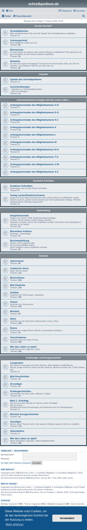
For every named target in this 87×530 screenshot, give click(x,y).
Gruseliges (16, 384)
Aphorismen (17, 261)
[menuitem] (9, 11)
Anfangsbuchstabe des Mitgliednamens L (33, 134)
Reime (13, 328)
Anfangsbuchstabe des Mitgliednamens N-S (34, 149)
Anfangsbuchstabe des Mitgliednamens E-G (34, 112)
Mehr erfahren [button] (15, 524)
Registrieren (21, 451)
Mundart (14, 311)
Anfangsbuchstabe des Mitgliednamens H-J (34, 120)
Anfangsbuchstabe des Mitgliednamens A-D (34, 105)
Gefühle (14, 292)
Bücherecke (16, 49)
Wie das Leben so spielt (23, 346)
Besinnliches (17, 277)
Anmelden (6, 451)
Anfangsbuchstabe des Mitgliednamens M (33, 142)
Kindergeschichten (20, 391)
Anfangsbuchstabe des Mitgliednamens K (33, 127)
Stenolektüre (17, 431)
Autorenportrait (18, 40)
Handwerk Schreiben (43, 181)
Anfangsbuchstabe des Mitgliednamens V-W (34, 164)
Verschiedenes (18, 337)
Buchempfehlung (19, 240)
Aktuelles (43, 74)
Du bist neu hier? (43, 26)
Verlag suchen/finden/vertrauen (27, 195)
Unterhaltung (43, 210)
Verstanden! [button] (67, 518)
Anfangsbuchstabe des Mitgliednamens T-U (34, 157)
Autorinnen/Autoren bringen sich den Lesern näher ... (44, 100)
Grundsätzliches (19, 31)
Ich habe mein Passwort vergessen (16, 463)
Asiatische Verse (19, 268)
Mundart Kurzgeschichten (24, 414)
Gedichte (43, 256)
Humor (14, 302)
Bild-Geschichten (19, 376)
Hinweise (15, 61)
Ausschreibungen (20, 86)
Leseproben (16, 363)
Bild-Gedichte (17, 285)
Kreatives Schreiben (21, 186)
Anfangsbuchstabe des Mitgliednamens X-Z (34, 171)
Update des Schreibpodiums (26, 79)
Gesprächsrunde (19, 215)
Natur (13, 318)
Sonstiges (15, 421)
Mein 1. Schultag (19, 400)
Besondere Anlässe (21, 231)
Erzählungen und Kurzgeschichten (43, 358)
